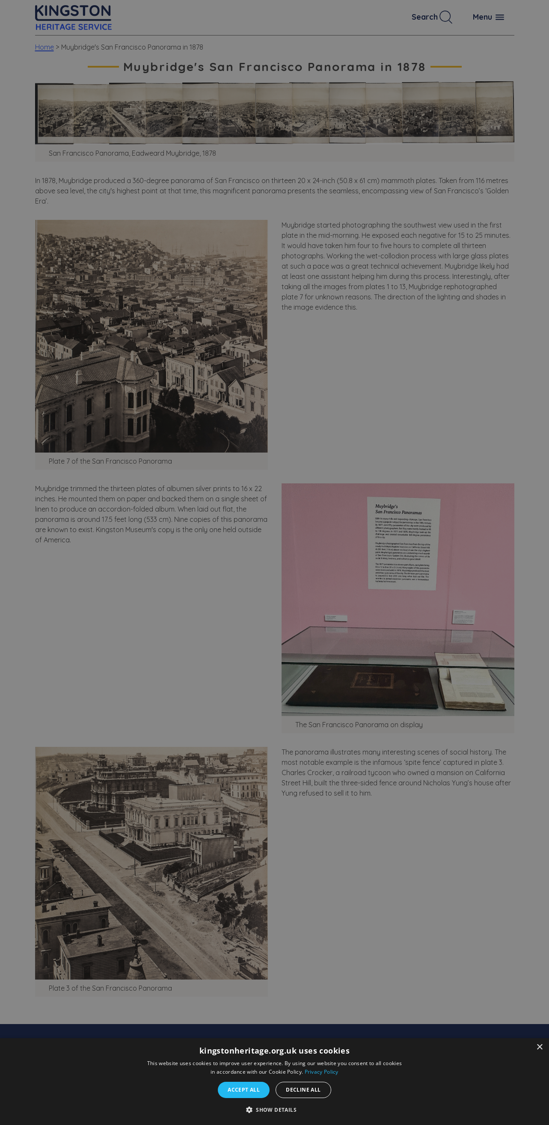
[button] (274, 1109)
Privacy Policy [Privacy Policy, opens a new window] (321, 1071)
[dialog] (274, 1081)
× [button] (539, 1047)
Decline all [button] (303, 1089)
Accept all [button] (244, 1089)
